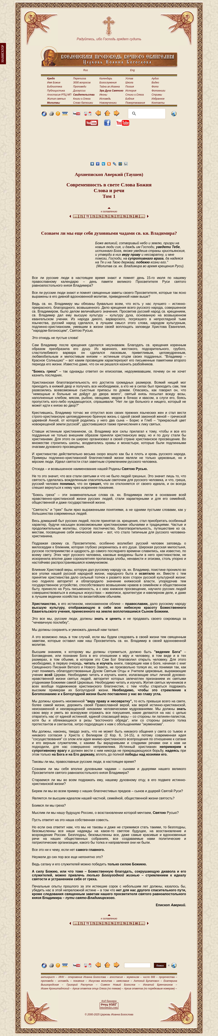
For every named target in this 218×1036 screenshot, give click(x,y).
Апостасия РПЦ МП (59, 94)
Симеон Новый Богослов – (120, 984)
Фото (155, 86)
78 (124, 216)
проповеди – (48, 980)
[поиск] (146, 113)
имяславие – (124, 980)
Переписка (79, 78)
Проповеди (79, 86)
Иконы (103, 94)
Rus (85, 70)
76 (112, 216)
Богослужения (107, 82)
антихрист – (49, 977)
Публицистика (56, 90)
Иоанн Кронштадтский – (56, 988)
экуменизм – (134, 977)
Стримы (157, 94)
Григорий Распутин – (82, 984)
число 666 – (150, 977)
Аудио (155, 78)
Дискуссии (79, 90)
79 (130, 216)
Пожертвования (135, 102)
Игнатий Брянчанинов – (160, 984)
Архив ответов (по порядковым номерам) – (150, 988)
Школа (129, 82)
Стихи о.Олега (134, 94)
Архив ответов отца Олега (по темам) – (97, 988)
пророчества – (168, 977)
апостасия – (117, 977)
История (130, 90)
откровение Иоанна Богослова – (88, 977)
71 (82, 216)
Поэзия (129, 86)
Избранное (158, 98)
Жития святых (56, 98)
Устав (129, 78)
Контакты (158, 102)
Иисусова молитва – (102, 980)
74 (100, 216)
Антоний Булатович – (148, 980)
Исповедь (105, 98)
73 (94, 216)
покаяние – (80, 980)
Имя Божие (53, 82)
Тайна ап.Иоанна (109, 86)
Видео (155, 82)
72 (87, 216)
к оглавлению (109, 210)
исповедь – (65, 980)
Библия (129, 98)
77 (118, 216)
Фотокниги (158, 90)
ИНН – (63, 977)
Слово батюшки (83, 102)
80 (136, 216)
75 (106, 216)
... (75, 216)
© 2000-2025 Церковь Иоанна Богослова (109, 1014)
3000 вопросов (82, 82)
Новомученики (108, 102)
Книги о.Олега (81, 98)
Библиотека (54, 86)
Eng (132, 70)
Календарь (105, 78)
